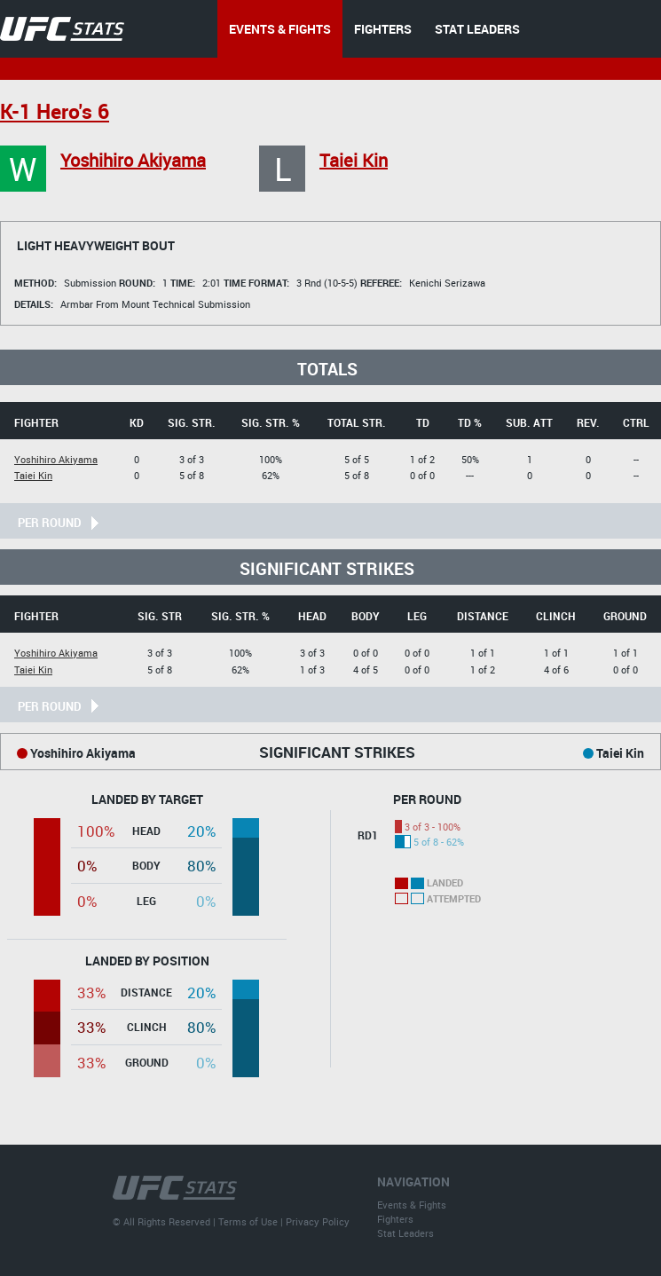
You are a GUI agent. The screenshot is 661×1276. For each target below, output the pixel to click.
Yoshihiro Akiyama (133, 160)
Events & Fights (411, 1204)
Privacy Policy (318, 1221)
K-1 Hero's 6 (54, 111)
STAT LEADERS (477, 28)
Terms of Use (248, 1221)
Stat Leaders (405, 1233)
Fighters (395, 1218)
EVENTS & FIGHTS (280, 28)
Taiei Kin (353, 160)
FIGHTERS (383, 28)
